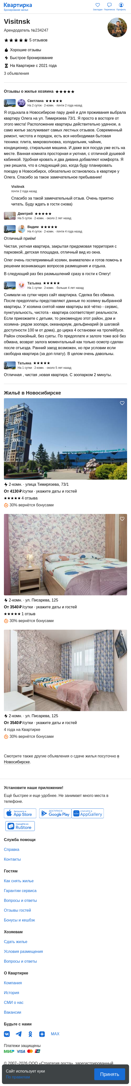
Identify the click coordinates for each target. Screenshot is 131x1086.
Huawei (87, 813)
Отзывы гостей (17, 910)
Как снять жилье (19, 881)
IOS (20, 813)
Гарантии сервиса (20, 891)
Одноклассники (30, 1034)
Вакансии (12, 1012)
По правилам (18, 1075)
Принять (109, 1074)
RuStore (20, 826)
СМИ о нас (14, 1002)
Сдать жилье (15, 942)
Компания (13, 983)
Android (55, 813)
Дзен (42, 1034)
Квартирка (20, 6)
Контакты (12, 859)
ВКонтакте (7, 1034)
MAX (55, 1034)
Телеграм (19, 1034)
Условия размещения (23, 951)
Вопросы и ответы (20, 900)
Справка (11, 849)
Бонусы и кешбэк (19, 920)
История (11, 993)
